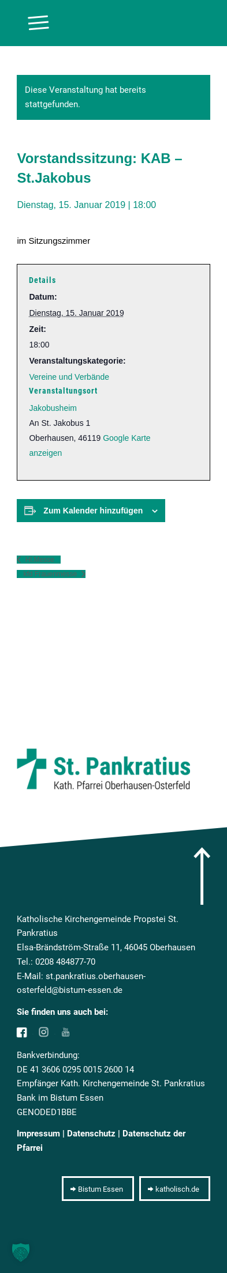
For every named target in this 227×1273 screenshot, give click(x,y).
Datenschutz (91, 1133)
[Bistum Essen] (98, 1189)
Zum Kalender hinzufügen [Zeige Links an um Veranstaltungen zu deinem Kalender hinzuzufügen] (93, 510)
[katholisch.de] (174, 1189)
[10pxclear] (94, 23)
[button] (21, 1252)
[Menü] (33, 23)
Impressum (38, 1133)
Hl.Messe (38, 560)
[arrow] (201, 876)
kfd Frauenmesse (51, 574)
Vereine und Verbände (69, 376)
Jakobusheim (53, 408)
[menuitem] (33, 23)
